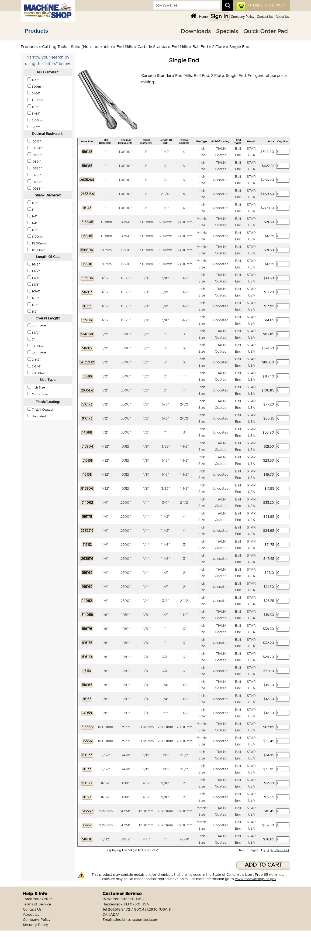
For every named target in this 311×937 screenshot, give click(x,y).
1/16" (105, 278)
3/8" (146, 755)
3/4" (165, 502)
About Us (282, 17)
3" (165, 166)
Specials (227, 31)
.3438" (125, 755)
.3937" (125, 727)
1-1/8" (165, 544)
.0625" (125, 278)
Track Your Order (37, 899)
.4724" (125, 811)
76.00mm (184, 811)
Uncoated (221, 180)
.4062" (125, 839)
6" (184, 166)
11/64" (105, 783)
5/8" (165, 404)
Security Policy (35, 925)
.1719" (125, 783)
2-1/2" (184, 404)
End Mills (124, 47)
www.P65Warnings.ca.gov (255, 879)
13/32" (105, 839)
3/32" (165, 446)
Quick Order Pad (265, 31)
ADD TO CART (263, 865)
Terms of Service (37, 904)
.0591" (125, 250)
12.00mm (105, 811)
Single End (239, 47)
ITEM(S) (255, 5)
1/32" (105, 446)
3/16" (165, 278)
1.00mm (105, 222)
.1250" (125, 614)
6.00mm (165, 250)
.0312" (125, 446)
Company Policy (242, 17)
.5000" (125, 334)
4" (184, 152)
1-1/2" (165, 152)
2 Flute (218, 47)
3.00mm (146, 222)
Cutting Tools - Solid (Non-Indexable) (77, 47)
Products (36, 31)
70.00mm (184, 727)
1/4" (105, 502)
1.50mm (105, 250)
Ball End (200, 47)
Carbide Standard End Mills (162, 47)
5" (184, 194)
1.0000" (125, 152)
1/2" (105, 334)
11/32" (105, 755)
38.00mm (184, 222)
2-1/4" (165, 194)
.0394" (125, 222)
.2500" (125, 502)
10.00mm (105, 727)
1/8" (146, 278)
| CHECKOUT (275, 5)
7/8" (165, 755)
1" (105, 152)
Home (203, 17)
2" (165, 376)
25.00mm (165, 727)
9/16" (165, 783)
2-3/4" (184, 839)
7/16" (146, 839)
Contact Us (265, 17)
